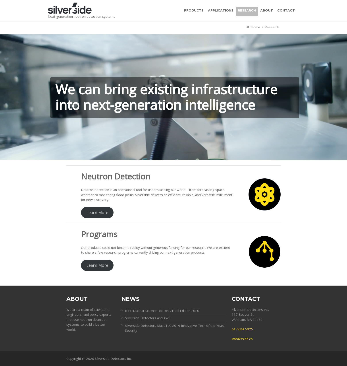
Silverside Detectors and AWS (147, 318)
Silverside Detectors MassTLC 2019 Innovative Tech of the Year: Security (174, 328)
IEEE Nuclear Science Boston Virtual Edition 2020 (162, 310)
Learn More (97, 212)
